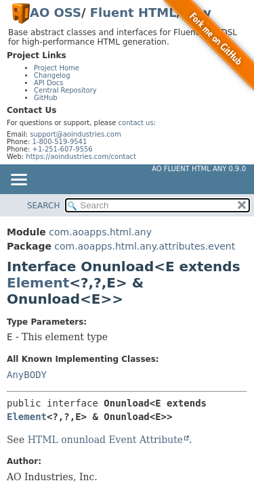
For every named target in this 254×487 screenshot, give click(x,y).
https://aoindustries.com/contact (81, 156)
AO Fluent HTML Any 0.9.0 (199, 168)
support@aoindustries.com (75, 134)
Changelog (52, 75)
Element (38, 283)
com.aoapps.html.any (100, 232)
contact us (136, 122)
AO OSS (55, 12)
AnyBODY (27, 374)
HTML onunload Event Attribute (105, 439)
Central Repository (65, 90)
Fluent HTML (133, 12)
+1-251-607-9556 (63, 149)
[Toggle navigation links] (18, 180)
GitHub (46, 97)
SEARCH (43, 205)
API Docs (49, 83)
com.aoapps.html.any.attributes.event (144, 246)
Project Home (56, 68)
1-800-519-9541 (60, 141)
